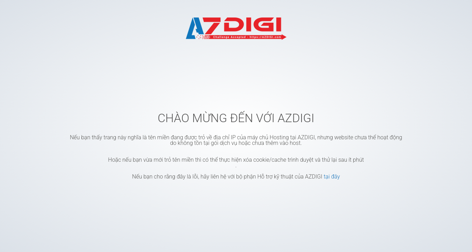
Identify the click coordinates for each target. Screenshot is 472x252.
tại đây (332, 176)
